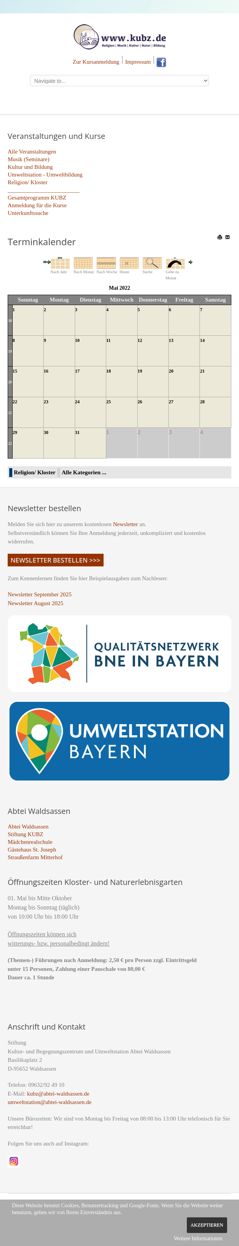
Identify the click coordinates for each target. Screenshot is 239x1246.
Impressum (138, 62)
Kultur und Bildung (30, 167)
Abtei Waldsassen (28, 827)
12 (140, 340)
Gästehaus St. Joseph (32, 850)
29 (15, 432)
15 (15, 371)
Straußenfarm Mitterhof (35, 857)
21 (202, 371)
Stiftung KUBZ (25, 834)
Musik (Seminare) (28, 159)
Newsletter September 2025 (40, 594)
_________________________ (44, 190)
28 (202, 401)
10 (77, 340)
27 (171, 401)
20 (10, 382)
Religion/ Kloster (28, 182)
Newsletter (125, 524)
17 (77, 371)
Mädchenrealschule (30, 842)
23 (46, 401)
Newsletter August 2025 (35, 603)
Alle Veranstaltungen (32, 152)
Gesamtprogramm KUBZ (37, 198)
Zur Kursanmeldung (96, 62)
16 (46, 371)
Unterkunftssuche (28, 213)
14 (202, 340)
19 (10, 351)
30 (46, 432)
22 (15, 401)
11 (108, 340)
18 (10, 321)
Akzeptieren (207, 1225)
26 (140, 401)
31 (77, 432)
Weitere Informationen (198, 1238)
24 (77, 401)
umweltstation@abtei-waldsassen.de (49, 1102)
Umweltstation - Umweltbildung (45, 175)
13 (171, 340)
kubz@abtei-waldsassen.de (58, 1094)
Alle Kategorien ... (84, 472)
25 (108, 401)
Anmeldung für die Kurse (37, 205)
